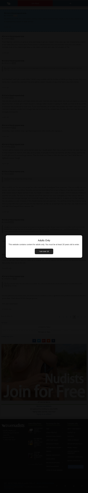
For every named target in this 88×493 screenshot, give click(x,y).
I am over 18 (44, 251)
